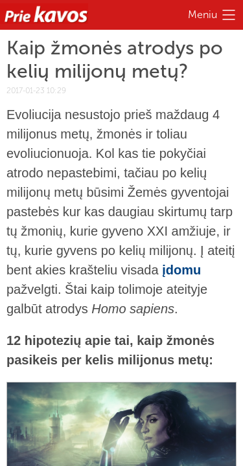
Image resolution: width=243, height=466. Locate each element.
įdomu (181, 270)
